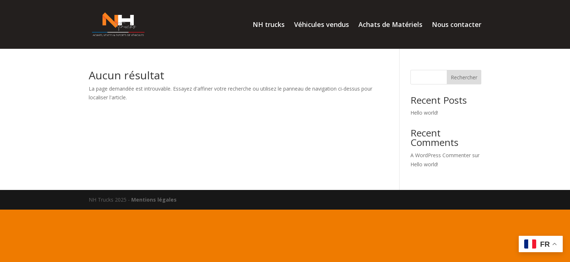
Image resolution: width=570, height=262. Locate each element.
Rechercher (464, 77)
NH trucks (269, 25)
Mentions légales (154, 199)
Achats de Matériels (390, 25)
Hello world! (424, 112)
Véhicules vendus (321, 25)
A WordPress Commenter (440, 155)
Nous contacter (456, 25)
